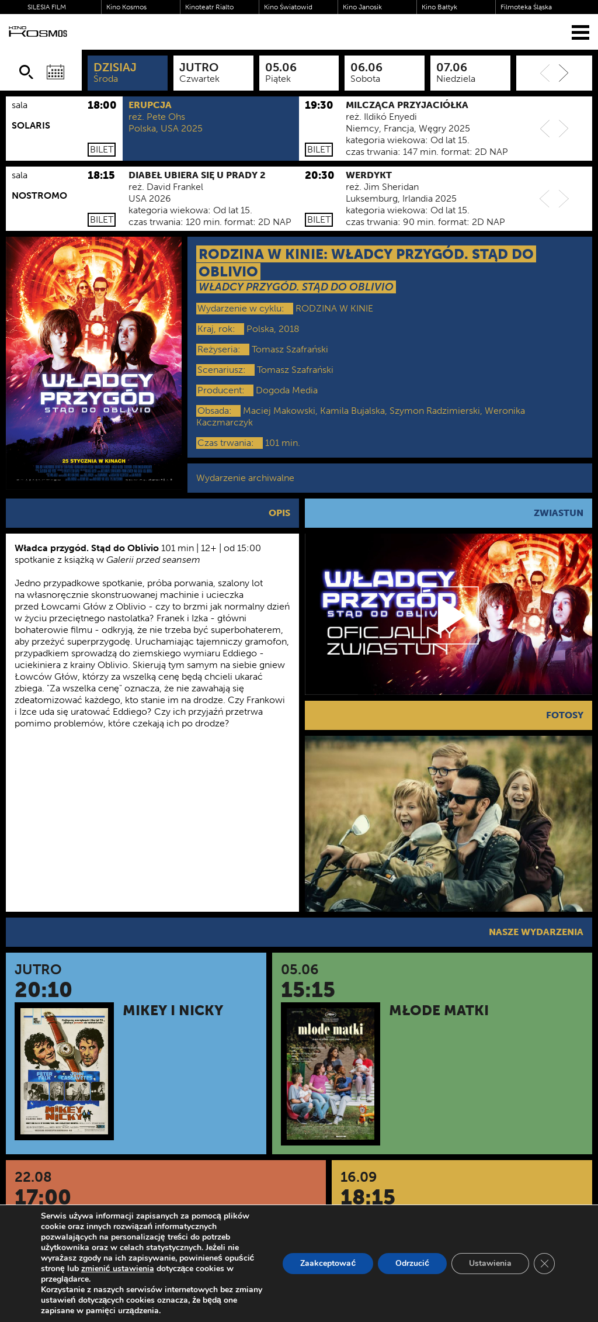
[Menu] (580, 32)
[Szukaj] (26, 72)
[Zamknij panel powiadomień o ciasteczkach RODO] (544, 1263)
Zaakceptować (328, 1263)
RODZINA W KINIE (334, 308)
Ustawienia (490, 1263)
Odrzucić (412, 1263)
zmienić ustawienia (117, 1269)
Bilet (101, 149)
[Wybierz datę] (55, 71)
